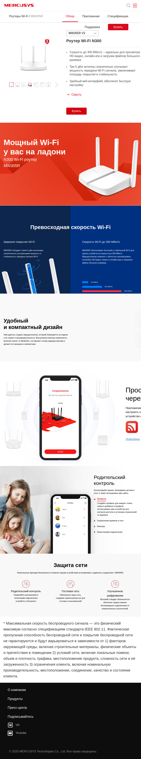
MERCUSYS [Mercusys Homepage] (19, 5)
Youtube (17, 733)
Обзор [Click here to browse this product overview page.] (70, 16)
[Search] (128, 5)
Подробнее (133, 439)
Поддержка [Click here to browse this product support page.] (92, 27)
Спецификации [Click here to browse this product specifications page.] (118, 16)
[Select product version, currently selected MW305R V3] (82, 33)
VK (14, 725)
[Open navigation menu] (135, 5)
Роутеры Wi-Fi (18, 16)
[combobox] (82, 33)
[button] (55, 84)
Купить (118, 27)
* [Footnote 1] (4, 623)
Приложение (91, 16)
